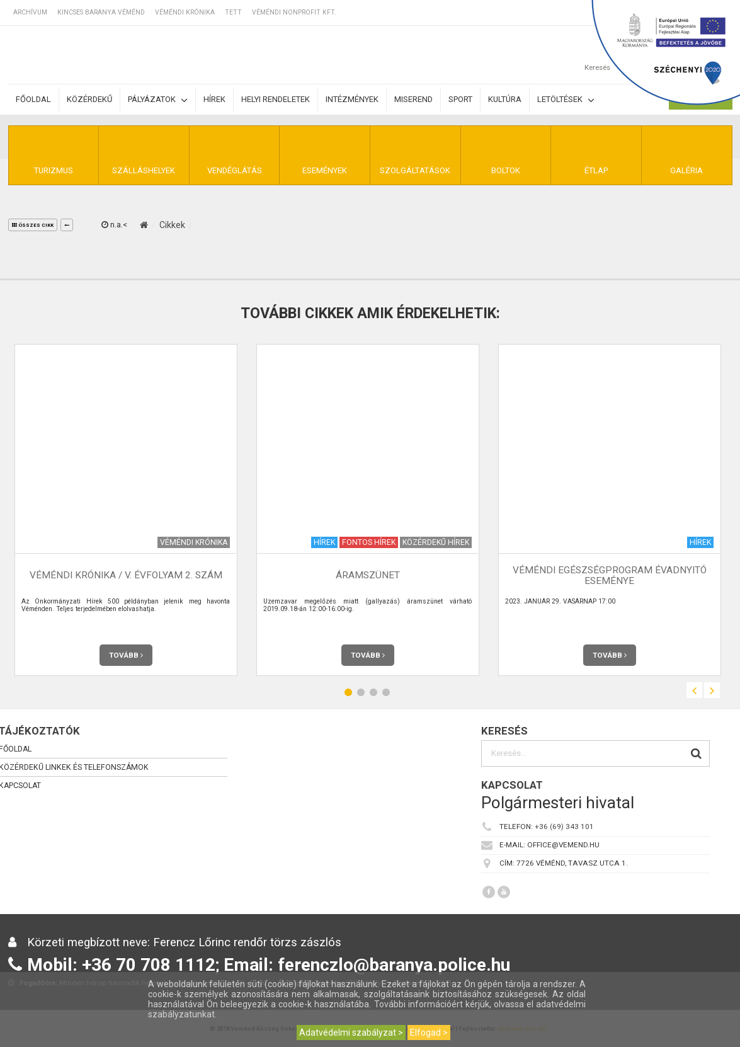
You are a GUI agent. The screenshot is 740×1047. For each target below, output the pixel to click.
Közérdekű (89, 99)
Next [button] (712, 690)
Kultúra (504, 99)
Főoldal (33, 99)
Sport (460, 99)
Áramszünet (368, 575)
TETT (233, 12)
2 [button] (361, 692)
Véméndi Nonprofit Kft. (294, 12)
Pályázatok (158, 99)
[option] (126, 510)
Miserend (413, 99)
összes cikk (33, 225)
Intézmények (352, 99)
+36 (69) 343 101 (564, 826)
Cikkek (172, 225)
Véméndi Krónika (185, 12)
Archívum (30, 12)
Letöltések (566, 99)
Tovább (126, 655)
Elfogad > (429, 1032)
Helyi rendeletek (275, 99)
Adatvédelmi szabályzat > (351, 1032)
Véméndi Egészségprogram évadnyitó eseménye (610, 575)
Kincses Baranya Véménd (101, 12)
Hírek (214, 99)
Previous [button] (694, 690)
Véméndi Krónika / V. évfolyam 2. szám (126, 575)
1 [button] (348, 692)
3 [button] (373, 692)
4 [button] (386, 692)
